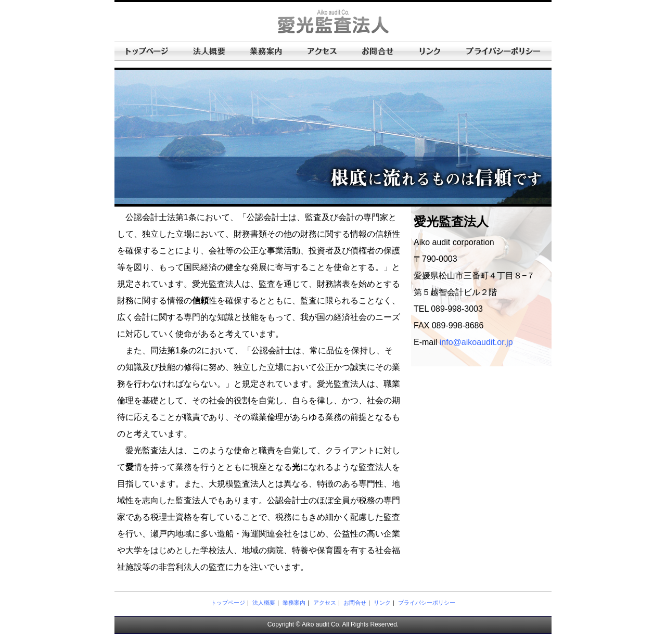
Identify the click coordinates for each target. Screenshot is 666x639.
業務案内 (294, 602)
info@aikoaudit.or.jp (476, 342)
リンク (382, 602)
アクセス (324, 602)
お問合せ (354, 602)
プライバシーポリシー (426, 602)
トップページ (228, 602)
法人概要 (263, 602)
